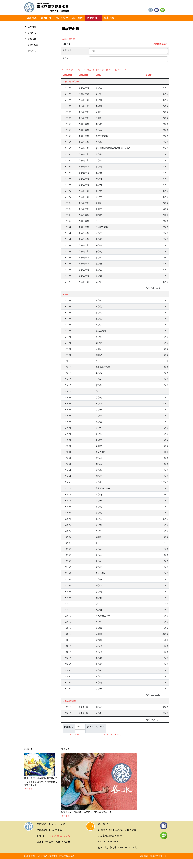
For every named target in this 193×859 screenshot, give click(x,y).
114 (124, 70)
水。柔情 (77, 17)
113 (120, 70)
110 (106, 70)
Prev (77, 734)
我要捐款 (92, 17)
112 (115, 70)
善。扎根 (61, 17)
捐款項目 (83, 75)
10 (111, 734)
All (63, 70)
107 (93, 70)
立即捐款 (31, 26)
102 (71, 70)
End (124, 734)
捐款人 (99, 75)
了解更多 (28, 788)
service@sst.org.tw (60, 835)
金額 (148, 75)
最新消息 (46, 17)
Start (70, 734)
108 (97, 70)
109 (102, 70)
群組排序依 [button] (68, 39)
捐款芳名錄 (32, 44)
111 (111, 70)
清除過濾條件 (160, 43)
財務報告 (31, 50)
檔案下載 (109, 17)
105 (84, 70)
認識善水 (32, 17)
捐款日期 (67, 75)
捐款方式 (31, 32)
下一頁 (117, 734)
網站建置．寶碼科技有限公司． (154, 856)
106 (89, 70)
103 (75, 70)
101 (66, 70)
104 (80, 70)
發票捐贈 (31, 38)
